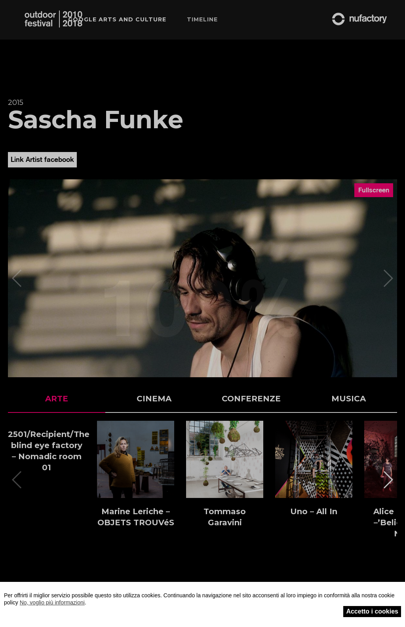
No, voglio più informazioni (52, 602)
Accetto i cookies (372, 611)
